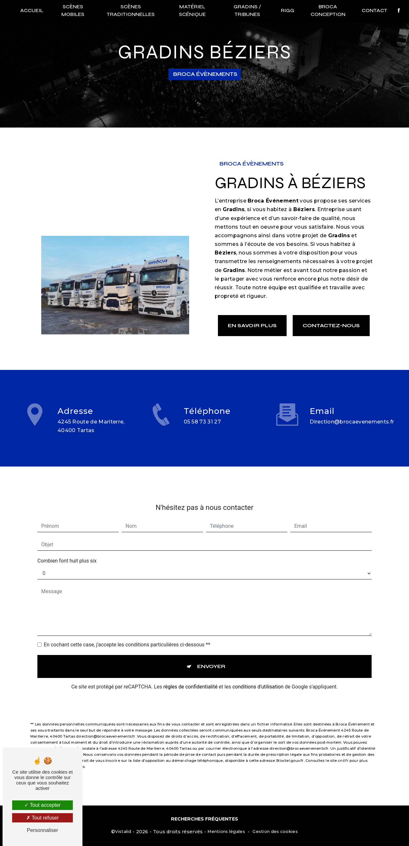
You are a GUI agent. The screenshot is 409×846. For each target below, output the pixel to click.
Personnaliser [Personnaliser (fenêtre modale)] (42, 830)
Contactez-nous (331, 325)
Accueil (32, 10)
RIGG (287, 10)
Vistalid (123, 831)
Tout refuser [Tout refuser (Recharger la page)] (42, 817)
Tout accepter (42, 805)
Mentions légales (226, 831)
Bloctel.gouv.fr (290, 753)
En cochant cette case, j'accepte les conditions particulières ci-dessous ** (127, 637)
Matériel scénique (192, 10)
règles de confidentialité (190, 679)
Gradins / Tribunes (247, 10)
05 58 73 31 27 (202, 429)
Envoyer (211, 659)
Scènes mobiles (73, 10)
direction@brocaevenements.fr (352, 414)
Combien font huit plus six (66, 553)
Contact (374, 10)
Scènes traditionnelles (131, 10)
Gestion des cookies (274, 831)
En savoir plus (252, 325)
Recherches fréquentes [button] (204, 819)
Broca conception (327, 10)
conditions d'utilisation (257, 679)
